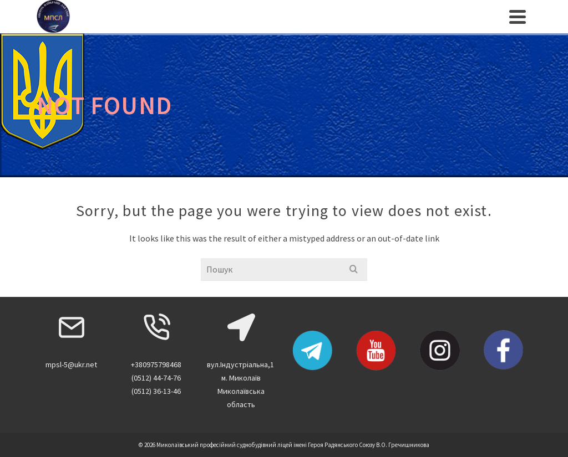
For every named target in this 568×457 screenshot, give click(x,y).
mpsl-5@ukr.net (71, 364)
